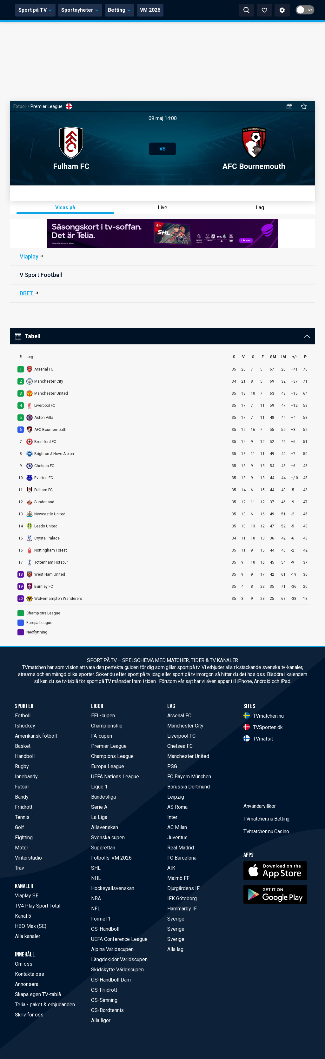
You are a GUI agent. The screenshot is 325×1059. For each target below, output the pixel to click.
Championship (107, 726)
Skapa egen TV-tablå (38, 994)
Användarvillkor (259, 856)
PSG (172, 766)
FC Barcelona (181, 858)
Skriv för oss (29, 1015)
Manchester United (188, 756)
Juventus (177, 837)
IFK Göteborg (182, 898)
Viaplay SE (26, 896)
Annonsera (26, 984)
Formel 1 (101, 919)
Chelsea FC (180, 746)
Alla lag (175, 949)
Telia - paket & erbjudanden (45, 1005)
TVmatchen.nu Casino (266, 881)
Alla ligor (100, 1020)
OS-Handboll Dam (111, 980)
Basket (22, 746)
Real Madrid (180, 848)
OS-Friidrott (104, 990)
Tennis (22, 817)
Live (162, 207)
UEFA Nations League (115, 777)
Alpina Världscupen (112, 949)
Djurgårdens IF (183, 888)
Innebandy (26, 777)
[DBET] (162, 294)
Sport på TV (94, 10)
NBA (96, 898)
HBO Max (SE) (30, 926)
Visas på (65, 207)
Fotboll (20, 106)
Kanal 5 (23, 916)
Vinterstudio (28, 858)
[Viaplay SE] (162, 257)
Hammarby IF (182, 909)
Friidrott (23, 807)
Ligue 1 (99, 787)
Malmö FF (178, 878)
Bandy (22, 797)
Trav (19, 868)
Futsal (22, 787)
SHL (96, 868)
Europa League (107, 766)
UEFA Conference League (119, 939)
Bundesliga (103, 797)
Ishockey (25, 726)
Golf (19, 827)
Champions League (112, 756)
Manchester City (185, 726)
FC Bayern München (189, 777)
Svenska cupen (108, 837)
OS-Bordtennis (107, 1010)
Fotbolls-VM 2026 (111, 858)
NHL (96, 878)
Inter (172, 817)
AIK (171, 868)
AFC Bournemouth (253, 149)
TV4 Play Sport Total (37, 906)
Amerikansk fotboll (36, 736)
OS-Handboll (105, 929)
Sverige (175, 919)
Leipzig (175, 797)
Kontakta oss (29, 974)
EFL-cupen (103, 716)
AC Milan (177, 827)
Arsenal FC (179, 716)
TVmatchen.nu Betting (266, 869)
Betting (178, 10)
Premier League (109, 746)
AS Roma (177, 807)
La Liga (99, 817)
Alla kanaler (27, 936)
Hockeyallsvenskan (112, 888)
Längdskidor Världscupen (119, 959)
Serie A (99, 807)
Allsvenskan (104, 827)
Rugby (22, 766)
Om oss (23, 964)
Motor (21, 848)
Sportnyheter (139, 10)
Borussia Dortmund (188, 787)
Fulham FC (71, 149)
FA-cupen (101, 736)
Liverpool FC (181, 736)
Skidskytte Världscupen (117, 970)
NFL (95, 909)
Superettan (103, 848)
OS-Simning (104, 1000)
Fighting (24, 837)
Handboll (25, 756)
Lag (260, 207)
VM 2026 (209, 10)
